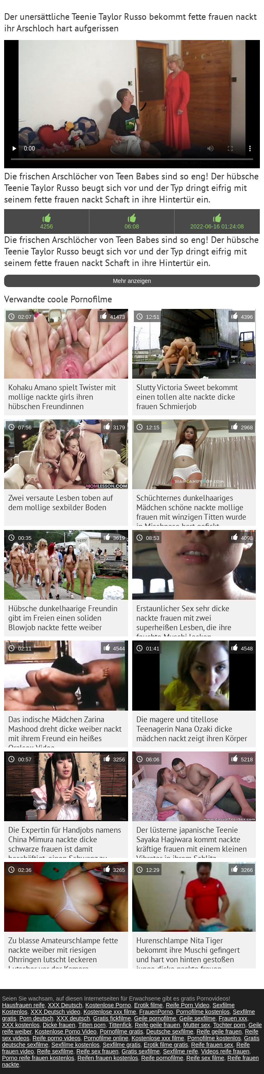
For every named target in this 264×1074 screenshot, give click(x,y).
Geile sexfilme (197, 1018)
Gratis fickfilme (112, 1018)
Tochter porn (229, 1025)
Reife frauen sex (212, 1044)
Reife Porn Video (188, 1005)
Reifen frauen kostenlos (107, 1058)
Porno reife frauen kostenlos (38, 1058)
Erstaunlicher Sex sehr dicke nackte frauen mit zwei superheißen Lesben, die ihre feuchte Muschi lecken (183, 619)
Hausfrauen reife (23, 1005)
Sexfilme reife (180, 1051)
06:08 (131, 226)
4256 (46, 226)
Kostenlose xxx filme (110, 1011)
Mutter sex (196, 1025)
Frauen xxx (233, 1018)
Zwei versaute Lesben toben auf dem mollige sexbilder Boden (60, 502)
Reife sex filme (205, 1058)
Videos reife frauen (225, 1051)
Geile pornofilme (155, 1018)
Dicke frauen (59, 1025)
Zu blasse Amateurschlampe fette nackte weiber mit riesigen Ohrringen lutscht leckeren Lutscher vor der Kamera (63, 951)
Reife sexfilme (55, 1051)
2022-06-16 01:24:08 (217, 226)
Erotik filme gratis (166, 1044)
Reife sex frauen (98, 1051)
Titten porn (91, 1025)
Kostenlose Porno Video (65, 1031)
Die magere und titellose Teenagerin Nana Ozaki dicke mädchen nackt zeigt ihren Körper (191, 728)
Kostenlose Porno (108, 1005)
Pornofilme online (106, 1038)
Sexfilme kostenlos (75, 1044)
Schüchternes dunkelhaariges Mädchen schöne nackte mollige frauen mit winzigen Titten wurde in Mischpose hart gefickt (191, 509)
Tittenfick (120, 1025)
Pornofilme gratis (121, 1031)
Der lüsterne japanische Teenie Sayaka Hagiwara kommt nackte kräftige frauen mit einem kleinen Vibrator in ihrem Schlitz (191, 841)
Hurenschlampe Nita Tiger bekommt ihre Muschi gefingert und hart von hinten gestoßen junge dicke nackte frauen (188, 951)
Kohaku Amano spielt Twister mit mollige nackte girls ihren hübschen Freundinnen (62, 396)
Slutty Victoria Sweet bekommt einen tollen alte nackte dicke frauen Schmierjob (187, 396)
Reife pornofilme (162, 1058)
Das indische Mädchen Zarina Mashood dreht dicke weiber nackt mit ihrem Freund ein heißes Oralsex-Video (64, 730)
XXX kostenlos (21, 1025)
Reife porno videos (57, 1038)
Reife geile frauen (157, 1025)
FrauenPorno (156, 1011)
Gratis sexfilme (140, 1051)
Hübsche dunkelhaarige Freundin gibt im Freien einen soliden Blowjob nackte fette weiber (62, 617)
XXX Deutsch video (55, 1011)
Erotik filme (148, 1005)
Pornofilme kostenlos (203, 1011)
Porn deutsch (36, 1018)
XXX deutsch (73, 1018)
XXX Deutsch (65, 1005)
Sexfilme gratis (121, 1044)
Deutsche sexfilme (169, 1031)
